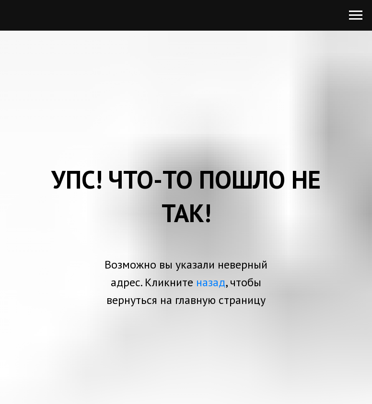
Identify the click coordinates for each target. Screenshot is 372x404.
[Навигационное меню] (355, 15)
